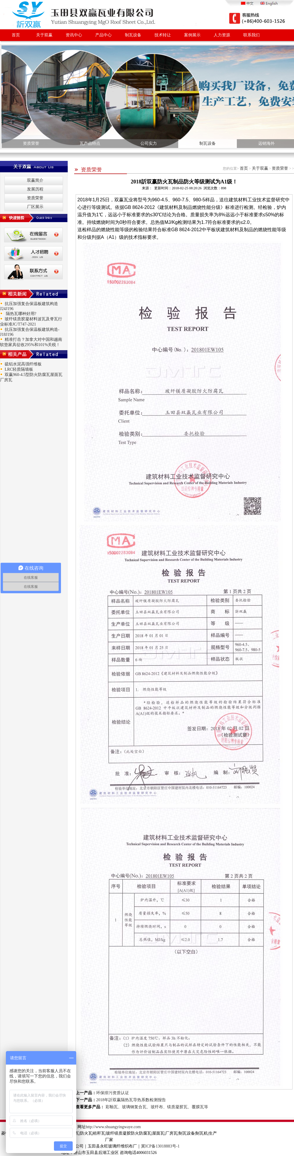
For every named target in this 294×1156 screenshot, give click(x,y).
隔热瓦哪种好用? (20, 313)
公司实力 (148, 143)
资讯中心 (74, 35)
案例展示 (192, 35)
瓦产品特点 (90, 143)
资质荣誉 (31, 143)
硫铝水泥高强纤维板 (23, 364)
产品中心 (103, 35)
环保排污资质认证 (112, 1093)
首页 (16, 35)
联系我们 (251, 35)
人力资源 (222, 35)
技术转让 (162, 35)
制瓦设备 (133, 35)
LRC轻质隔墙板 (19, 369)
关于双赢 (44, 35)
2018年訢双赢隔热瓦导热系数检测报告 (131, 1100)
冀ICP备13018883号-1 (160, 1146)
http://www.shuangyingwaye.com (113, 1127)
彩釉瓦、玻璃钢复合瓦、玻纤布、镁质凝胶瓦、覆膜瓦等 (156, 1107)
